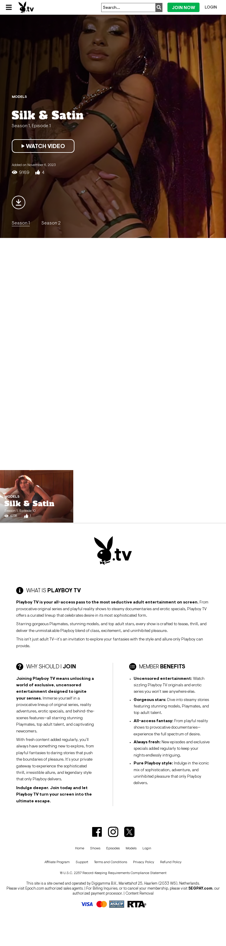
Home (79, 848)
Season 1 (21, 222)
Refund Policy (171, 862)
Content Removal (139, 893)
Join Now (183, 7)
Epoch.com (34, 888)
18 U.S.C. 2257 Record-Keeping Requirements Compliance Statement (113, 873)
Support (82, 862)
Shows (95, 848)
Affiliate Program (57, 862)
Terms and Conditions (110, 862)
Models (131, 848)
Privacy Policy (143, 862)
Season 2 (51, 222)
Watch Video (43, 146)
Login (211, 7)
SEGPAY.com (200, 888)
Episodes (113, 848)
